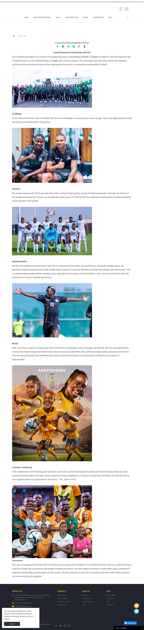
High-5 (58, 28)
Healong (136, 605)
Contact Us (110, 605)
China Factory (87, 598)
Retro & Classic (63, 598)
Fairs (84, 605)
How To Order (111, 595)
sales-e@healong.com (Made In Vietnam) (57, 8)
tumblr (84, 46)
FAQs (108, 602)
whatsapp (73, 46)
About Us (85, 595)
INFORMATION (98, 28)
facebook (57, 46)
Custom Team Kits (64, 602)
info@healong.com (25, 606)
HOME (26, 28)
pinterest (79, 46)
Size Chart (110, 598)
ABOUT (85, 28)
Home (13, 35)
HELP (110, 28)
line (63, 46)
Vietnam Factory (87, 602)
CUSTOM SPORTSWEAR (42, 28)
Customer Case (21, 36)
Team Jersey (62, 595)
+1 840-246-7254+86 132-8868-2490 (31, 8)
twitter (68, 46)
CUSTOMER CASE (71, 28)
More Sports (62, 605)
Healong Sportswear (83, 8)
